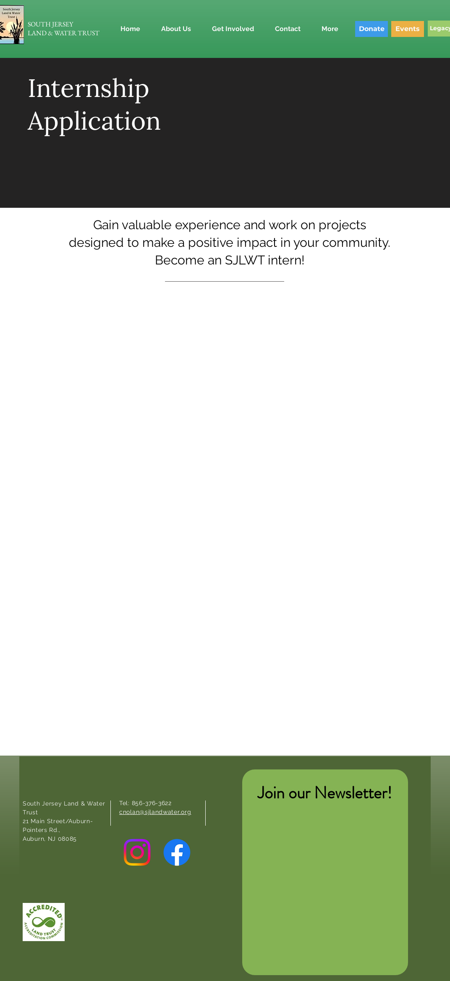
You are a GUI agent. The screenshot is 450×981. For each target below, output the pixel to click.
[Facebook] (177, 852)
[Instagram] (137, 852)
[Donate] (371, 29)
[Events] (407, 29)
